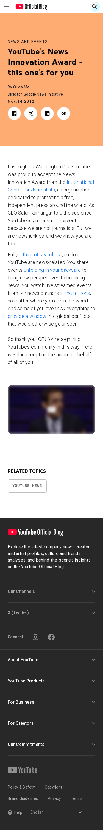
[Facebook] (51, 637)
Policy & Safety (21, 787)
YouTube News (27, 485)
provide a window (27, 316)
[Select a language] (56, 813)
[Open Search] (95, 7)
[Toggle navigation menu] (6, 6)
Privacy (54, 798)
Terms (76, 798)
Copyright (53, 787)
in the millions (75, 293)
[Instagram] (35, 637)
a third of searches (39, 254)
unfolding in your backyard (52, 270)
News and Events (28, 42)
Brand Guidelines (23, 798)
